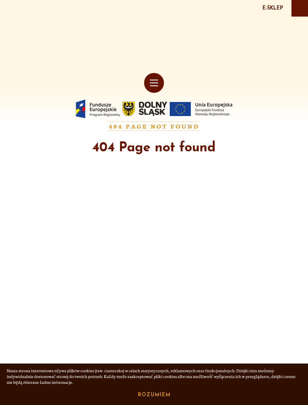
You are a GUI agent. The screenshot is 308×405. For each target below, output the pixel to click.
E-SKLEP (272, 8)
